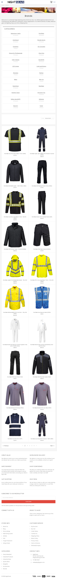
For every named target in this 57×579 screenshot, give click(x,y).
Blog (4, 529)
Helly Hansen (15, 59)
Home (3, 5)
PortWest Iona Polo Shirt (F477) (15, 438)
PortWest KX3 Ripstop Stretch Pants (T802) (42, 185)
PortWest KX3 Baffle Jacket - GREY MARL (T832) (15, 185)
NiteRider (41, 86)
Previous (6, 445)
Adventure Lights (15, 33)
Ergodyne (15, 46)
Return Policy (34, 538)
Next (52, 445)
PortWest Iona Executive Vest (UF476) (42, 312)
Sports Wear (6, 561)
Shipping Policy (35, 536)
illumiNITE (41, 59)
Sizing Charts (6, 543)
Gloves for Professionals (15, 53)
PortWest (41, 33)
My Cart (33, 529)
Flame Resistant (7, 554)
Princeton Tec (41, 92)
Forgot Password (7, 540)
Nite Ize (41, 79)
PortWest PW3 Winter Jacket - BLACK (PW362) (15, 249)
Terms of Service (35, 543)
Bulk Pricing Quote (8, 533)
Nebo (15, 79)
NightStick (16, 86)
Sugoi (41, 105)
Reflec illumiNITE (15, 99)
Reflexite (41, 99)
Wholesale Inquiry (36, 545)
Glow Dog (41, 53)
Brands (7, 5)
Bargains (5, 564)
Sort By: (42, 118)
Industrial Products (8, 557)
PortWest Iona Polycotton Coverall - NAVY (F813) (42, 438)
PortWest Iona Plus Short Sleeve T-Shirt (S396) (15, 153)
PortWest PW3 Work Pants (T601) (15, 376)
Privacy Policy (34, 540)
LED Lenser (15, 66)
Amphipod (15, 40)
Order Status (34, 531)
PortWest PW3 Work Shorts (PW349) (42, 249)
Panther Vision (16, 92)
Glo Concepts (41, 46)
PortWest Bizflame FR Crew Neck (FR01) (42, 407)
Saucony (15, 105)
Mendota (15, 73)
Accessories (6, 566)
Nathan (41, 73)
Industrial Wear (7, 559)
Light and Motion (41, 66)
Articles (5, 536)
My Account (34, 526)
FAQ (4, 538)
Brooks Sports (41, 40)
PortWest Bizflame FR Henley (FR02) (15, 407)
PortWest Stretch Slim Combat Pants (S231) (42, 216)
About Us (5, 526)
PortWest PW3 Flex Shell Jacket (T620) (42, 376)
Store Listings (6, 531)
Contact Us (34, 533)
